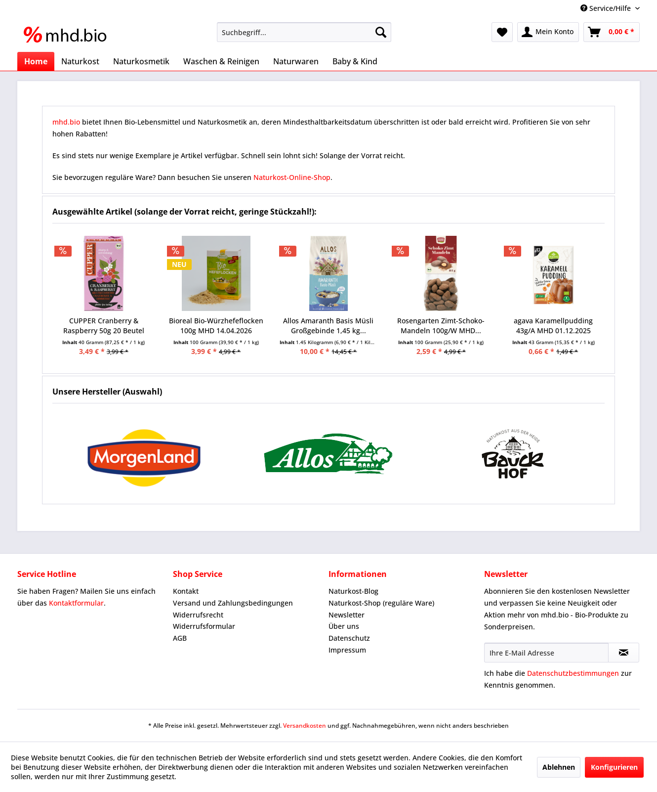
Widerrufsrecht (198, 614)
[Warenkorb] (611, 32)
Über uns (343, 626)
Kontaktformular (76, 603)
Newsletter (346, 614)
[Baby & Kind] (355, 61)
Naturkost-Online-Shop (291, 177)
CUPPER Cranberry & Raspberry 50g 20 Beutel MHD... (103, 326)
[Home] (35, 61)
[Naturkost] (80, 61)
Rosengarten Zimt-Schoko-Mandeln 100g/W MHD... (441, 325)
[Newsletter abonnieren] (623, 652)
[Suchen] (380, 32)
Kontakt (186, 591)
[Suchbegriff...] (304, 32)
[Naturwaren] (296, 61)
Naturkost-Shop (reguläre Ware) (381, 603)
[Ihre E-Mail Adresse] (546, 652)
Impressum (347, 650)
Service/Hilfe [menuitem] (606, 8)
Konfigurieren (614, 767)
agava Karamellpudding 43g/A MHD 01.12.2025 (553, 325)
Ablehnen (558, 767)
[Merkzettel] (502, 32)
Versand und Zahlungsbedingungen (233, 603)
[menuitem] (304, 32)
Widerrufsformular (204, 626)
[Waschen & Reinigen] (221, 61)
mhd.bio (66, 122)
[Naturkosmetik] (141, 61)
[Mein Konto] (548, 32)
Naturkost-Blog (353, 591)
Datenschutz (349, 638)
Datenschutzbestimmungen (573, 673)
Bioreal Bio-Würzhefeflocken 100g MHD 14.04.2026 (216, 325)
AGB (180, 638)
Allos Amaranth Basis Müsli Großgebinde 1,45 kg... (328, 325)
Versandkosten (304, 725)
